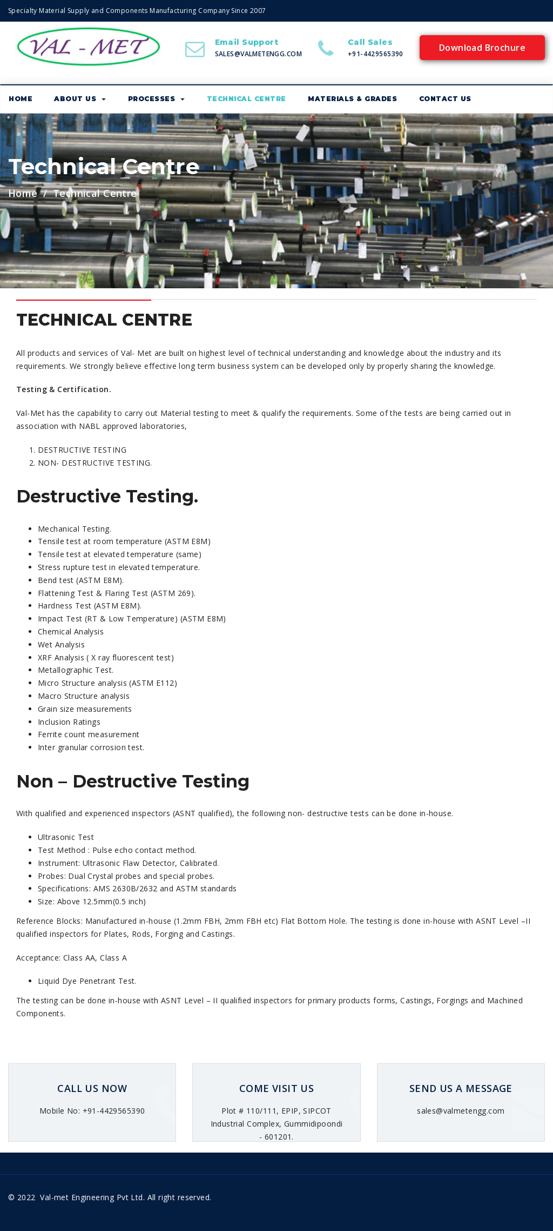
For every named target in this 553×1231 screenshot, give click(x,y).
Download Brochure (482, 48)
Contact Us (445, 99)
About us (80, 99)
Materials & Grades (352, 99)
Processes (156, 99)
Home (23, 193)
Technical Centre (246, 99)
